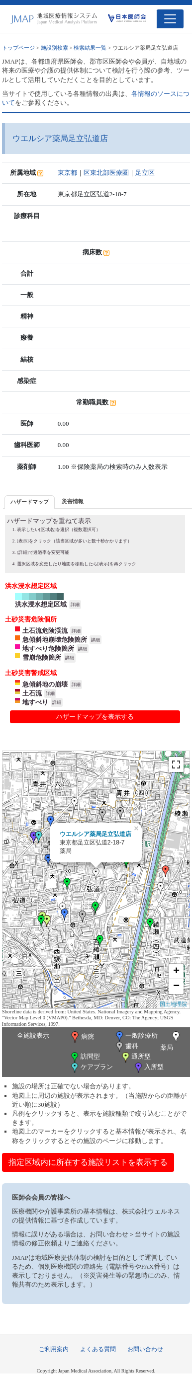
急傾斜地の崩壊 (45, 684)
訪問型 (84, 1057)
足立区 (145, 172)
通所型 (135, 1057)
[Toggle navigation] (170, 19)
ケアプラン (91, 1068)
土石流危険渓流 (45, 630)
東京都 (67, 172)
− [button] (176, 986)
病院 (81, 1037)
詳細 (75, 604)
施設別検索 (54, 48)
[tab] (29, 502)
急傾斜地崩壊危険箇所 (54, 639)
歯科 (126, 1047)
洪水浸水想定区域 (41, 604)
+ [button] (176, 971)
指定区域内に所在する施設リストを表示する (88, 1162)
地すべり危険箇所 (48, 648)
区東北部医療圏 (106, 172)
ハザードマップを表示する (95, 716)
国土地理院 (173, 1004)
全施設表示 (33, 1035)
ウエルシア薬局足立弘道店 (95, 834)
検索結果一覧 (90, 48)
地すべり (35, 702)
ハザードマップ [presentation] (29, 502)
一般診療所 (136, 1036)
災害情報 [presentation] (73, 501)
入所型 (148, 1068)
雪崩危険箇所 (41, 657)
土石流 (32, 693)
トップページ (18, 48)
